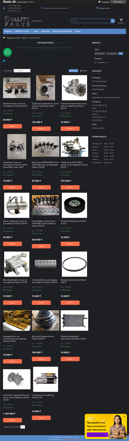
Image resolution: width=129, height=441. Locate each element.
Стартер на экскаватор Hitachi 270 (43, 396)
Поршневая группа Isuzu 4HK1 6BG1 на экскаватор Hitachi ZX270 (44, 223)
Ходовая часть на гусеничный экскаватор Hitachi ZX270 (14, 338)
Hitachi (24, 38)
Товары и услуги (21, 31)
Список (84, 71)
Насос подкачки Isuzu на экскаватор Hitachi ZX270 (15, 222)
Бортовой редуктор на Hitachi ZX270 (43, 337)
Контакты (45, 31)
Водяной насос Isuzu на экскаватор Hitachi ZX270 (15, 104)
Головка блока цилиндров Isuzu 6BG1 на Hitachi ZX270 (44, 281)
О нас (36, 31)
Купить (12, 126)
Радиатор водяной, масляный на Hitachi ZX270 (73, 337)
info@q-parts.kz (98, 128)
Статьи (77, 31)
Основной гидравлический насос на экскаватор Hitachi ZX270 (16, 397)
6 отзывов (105, 2)
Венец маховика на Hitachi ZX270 (73, 281)
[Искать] (112, 21)
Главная (8, 31)
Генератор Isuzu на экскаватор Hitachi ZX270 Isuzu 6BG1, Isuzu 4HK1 (15, 164)
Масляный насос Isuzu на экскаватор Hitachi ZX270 (15, 281)
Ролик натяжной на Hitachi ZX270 (73, 222)
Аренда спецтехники (62, 31)
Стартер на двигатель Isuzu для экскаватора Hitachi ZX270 (74, 105)
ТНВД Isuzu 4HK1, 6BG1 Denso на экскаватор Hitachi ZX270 (74, 164)
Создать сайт (21, 2)
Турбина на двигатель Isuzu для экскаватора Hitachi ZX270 (45, 105)
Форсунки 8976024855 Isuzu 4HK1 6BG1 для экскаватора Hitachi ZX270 (45, 164)
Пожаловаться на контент (71, 439)
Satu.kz (75, 437)
